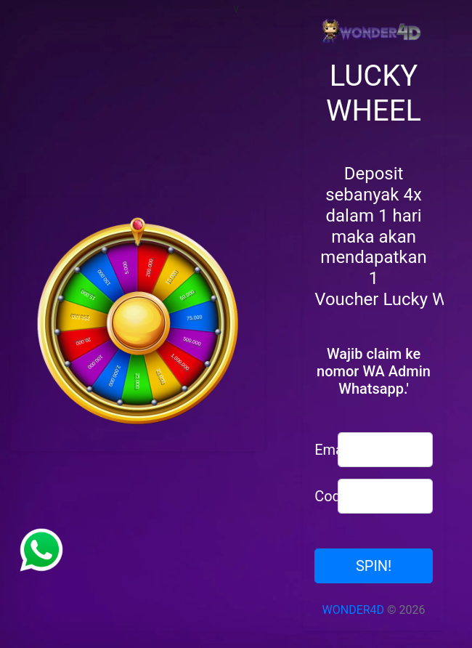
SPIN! (373, 566)
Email (320, 449)
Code (320, 496)
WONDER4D (353, 610)
